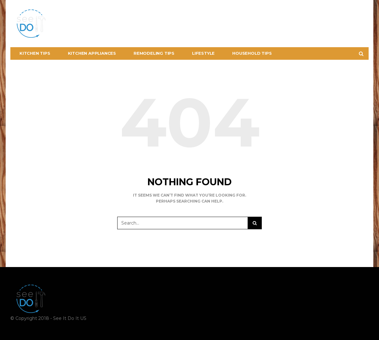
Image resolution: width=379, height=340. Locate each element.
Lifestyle (203, 53)
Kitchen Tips (34, 53)
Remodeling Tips (154, 53)
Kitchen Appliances (92, 53)
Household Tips (252, 53)
